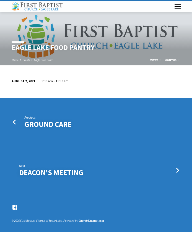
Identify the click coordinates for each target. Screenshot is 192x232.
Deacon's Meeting (51, 172)
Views (156, 60)
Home (15, 60)
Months (172, 60)
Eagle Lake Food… (44, 60)
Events (26, 60)
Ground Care (47, 124)
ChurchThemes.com (91, 221)
